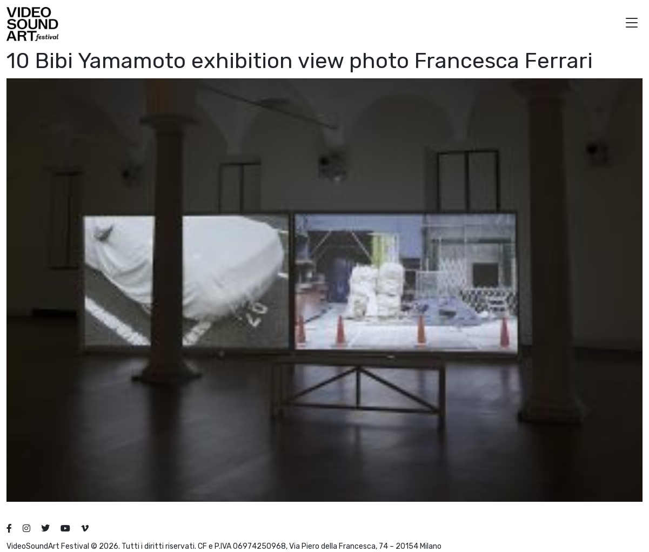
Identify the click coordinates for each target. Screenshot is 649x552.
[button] (631, 24)
